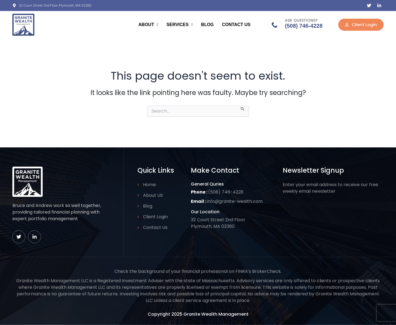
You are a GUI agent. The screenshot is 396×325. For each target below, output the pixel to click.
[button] (148, 24)
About (148, 24)
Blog (207, 24)
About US (153, 195)
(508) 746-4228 (304, 26)
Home (149, 184)
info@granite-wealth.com (235, 201)
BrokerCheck (266, 271)
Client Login (155, 217)
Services (179, 24)
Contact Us (236, 24)
